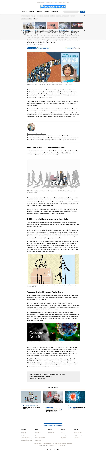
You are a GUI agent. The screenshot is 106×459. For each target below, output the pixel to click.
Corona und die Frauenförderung (36, 134)
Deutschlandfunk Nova (63, 2)
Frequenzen (38, 440)
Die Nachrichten (25, 435)
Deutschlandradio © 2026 (53, 449)
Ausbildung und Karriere (79, 435)
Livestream (37, 432)
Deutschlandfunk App (40, 437)
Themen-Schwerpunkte (26, 440)
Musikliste (63, 437)
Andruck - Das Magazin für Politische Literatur (36, 16)
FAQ (62, 432)
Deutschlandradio (41, 2)
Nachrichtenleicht (25, 437)
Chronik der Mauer (62, 445)
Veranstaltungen (65, 435)
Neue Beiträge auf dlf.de (26, 439)
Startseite (23, 16)
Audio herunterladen (44, 48)
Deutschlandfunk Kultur (51, 2)
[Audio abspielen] (32, 48)
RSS (62, 439)
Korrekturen (76, 439)
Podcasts (46, 11)
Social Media (51, 434)
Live (83, 11)
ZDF (47, 445)
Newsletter (63, 434)
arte (55, 445)
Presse (75, 434)
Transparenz (76, 437)
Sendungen (31, 11)
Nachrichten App (39, 439)
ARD (44, 445)
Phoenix (51, 445)
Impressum (69, 443)
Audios (37, 434)
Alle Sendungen (25, 434)
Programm (39, 11)
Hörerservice (51, 432)
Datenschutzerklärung (48, 443)
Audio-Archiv (54, 11)
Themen (23, 11)
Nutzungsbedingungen (60, 443)
